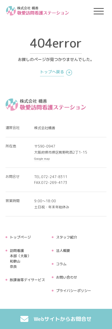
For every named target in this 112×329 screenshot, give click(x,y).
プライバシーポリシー (73, 290)
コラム (61, 263)
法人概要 (63, 250)
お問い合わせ (66, 277)
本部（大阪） (20, 255)
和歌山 (15, 261)
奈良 (13, 266)
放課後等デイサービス (27, 279)
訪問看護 (17, 250)
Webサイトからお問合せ (56, 319)
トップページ (20, 237)
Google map (42, 158)
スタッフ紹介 (66, 237)
